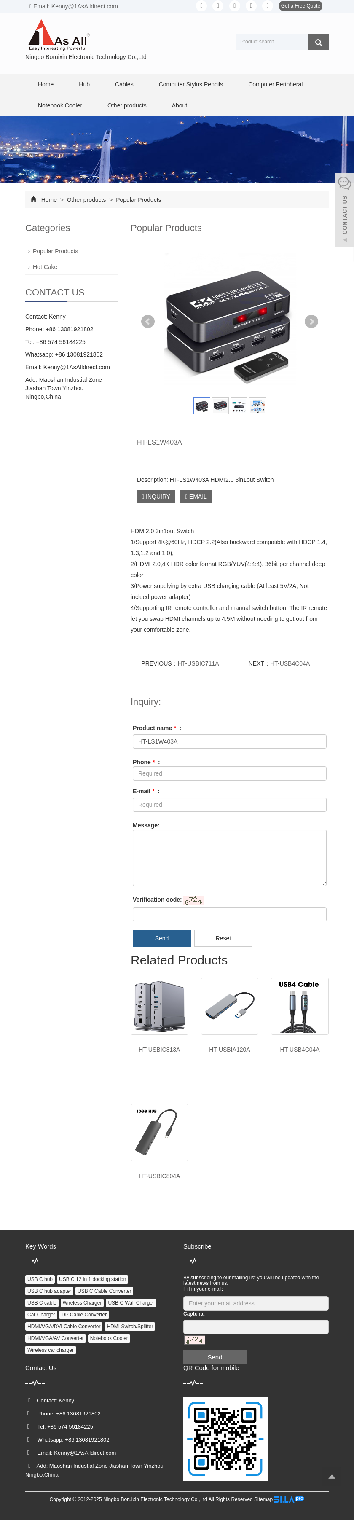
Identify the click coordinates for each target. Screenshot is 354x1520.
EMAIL (196, 496)
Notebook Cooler (60, 105)
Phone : (146, 762)
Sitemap (263, 1499)
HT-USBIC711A (198, 663)
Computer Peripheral (275, 84)
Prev (148, 321)
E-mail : (146, 791)
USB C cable (41, 1303)
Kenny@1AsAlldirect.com (76, 367)
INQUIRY (156, 496)
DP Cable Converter (84, 1315)
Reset (223, 938)
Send (162, 938)
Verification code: (157, 899)
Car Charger (41, 1315)
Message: (146, 825)
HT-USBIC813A (159, 1049)
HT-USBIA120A (229, 1049)
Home (46, 84)
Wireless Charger (82, 1303)
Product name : (157, 728)
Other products (127, 105)
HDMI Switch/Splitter (130, 1326)
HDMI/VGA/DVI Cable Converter (63, 1326)
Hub (84, 84)
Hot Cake (45, 266)
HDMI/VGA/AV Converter (55, 1338)
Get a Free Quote (300, 6)
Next (311, 321)
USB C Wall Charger (131, 1303)
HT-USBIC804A (159, 1176)
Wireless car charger (50, 1350)
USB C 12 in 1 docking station (92, 1279)
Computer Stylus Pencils (191, 84)
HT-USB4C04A (290, 663)
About (180, 105)
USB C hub (40, 1279)
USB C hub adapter (49, 1291)
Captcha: (194, 1314)
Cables (124, 84)
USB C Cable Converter (104, 1291)
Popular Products (137, 199)
